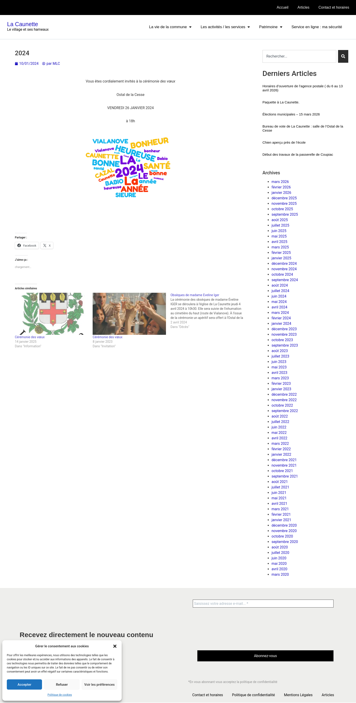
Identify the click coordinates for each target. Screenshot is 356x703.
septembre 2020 (285, 542)
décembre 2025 (284, 198)
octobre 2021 (282, 471)
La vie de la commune (170, 27)
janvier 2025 (281, 258)
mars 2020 (280, 574)
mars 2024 (280, 312)
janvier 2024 (281, 323)
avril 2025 (279, 242)
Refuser (62, 685)
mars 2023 (280, 378)
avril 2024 (279, 307)
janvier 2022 (281, 454)
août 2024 (280, 285)
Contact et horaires (334, 7)
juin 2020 (279, 558)
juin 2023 (279, 362)
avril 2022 (279, 438)
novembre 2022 (284, 400)
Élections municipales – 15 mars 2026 (291, 114)
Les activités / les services (225, 27)
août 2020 (280, 547)
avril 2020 (279, 569)
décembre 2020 (284, 525)
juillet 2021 (280, 487)
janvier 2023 (281, 389)
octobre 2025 (282, 209)
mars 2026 (280, 182)
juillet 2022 (280, 422)
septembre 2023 (285, 345)
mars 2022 (280, 443)
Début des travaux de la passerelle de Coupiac (297, 154)
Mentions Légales (298, 695)
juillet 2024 (280, 291)
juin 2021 (279, 492)
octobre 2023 (282, 340)
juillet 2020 (280, 552)
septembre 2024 (285, 280)
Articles (303, 7)
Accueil (283, 7)
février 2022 (281, 449)
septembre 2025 (285, 214)
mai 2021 (279, 498)
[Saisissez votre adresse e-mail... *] (263, 604)
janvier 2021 (281, 520)
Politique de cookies (59, 694)
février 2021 (281, 514)
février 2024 (281, 318)
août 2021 (280, 482)
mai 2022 (279, 432)
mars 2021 (280, 509)
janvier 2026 (281, 192)
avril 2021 (279, 503)
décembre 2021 (284, 460)
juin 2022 (279, 427)
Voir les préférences (99, 685)
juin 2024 (279, 296)
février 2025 (281, 252)
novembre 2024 (284, 269)
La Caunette (22, 24)
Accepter (24, 685)
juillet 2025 (280, 225)
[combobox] (299, 56)
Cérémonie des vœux (30, 337)
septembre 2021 (285, 476)
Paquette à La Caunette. (280, 102)
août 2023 (280, 351)
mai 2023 (279, 367)
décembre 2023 (284, 329)
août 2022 (280, 416)
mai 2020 (279, 563)
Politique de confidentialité (253, 695)
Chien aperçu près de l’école (284, 142)
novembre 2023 (284, 334)
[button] (115, 646)
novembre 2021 (284, 465)
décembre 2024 (284, 263)
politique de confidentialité (258, 682)
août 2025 (280, 220)
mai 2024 (279, 302)
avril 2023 (279, 372)
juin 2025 (279, 231)
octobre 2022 (282, 405)
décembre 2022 (284, 394)
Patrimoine (270, 27)
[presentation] (216, 628)
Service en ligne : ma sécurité (317, 27)
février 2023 (281, 383)
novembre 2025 (284, 203)
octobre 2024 (282, 274)
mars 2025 (280, 247)
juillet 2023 (280, 356)
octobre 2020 (282, 536)
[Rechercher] (343, 56)
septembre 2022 (285, 411)
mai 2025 (279, 236)
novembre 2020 (284, 531)
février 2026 (281, 187)
